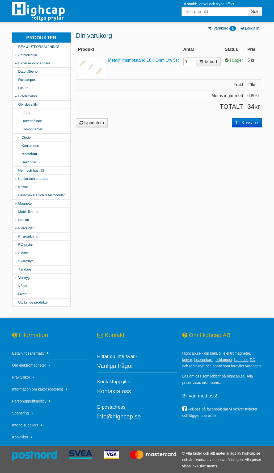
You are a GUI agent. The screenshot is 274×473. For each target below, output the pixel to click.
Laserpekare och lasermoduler (41, 195)
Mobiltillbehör (28, 212)
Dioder (27, 137)
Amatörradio (27, 55)
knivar (187, 360)
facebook (214, 409)
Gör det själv (28, 104)
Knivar (23, 187)
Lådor (26, 113)
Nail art (23, 220)
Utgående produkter (33, 302)
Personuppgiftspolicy (29, 401)
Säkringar (29, 162)
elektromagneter (236, 353)
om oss (195, 376)
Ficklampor (26, 80)
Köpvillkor (20, 437)
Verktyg (24, 278)
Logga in (249, 28)
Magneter (25, 203)
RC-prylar (25, 245)
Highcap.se (191, 353)
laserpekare (203, 360)
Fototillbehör (27, 96)
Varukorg (221, 28)
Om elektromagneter (29, 365)
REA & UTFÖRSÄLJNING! (38, 47)
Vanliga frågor (115, 366)
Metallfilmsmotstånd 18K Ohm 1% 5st (143, 60)
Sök (255, 11)
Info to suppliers (25, 425)
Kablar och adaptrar (33, 179)
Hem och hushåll (31, 170)
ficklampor (224, 360)
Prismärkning (28, 236)
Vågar (23, 286)
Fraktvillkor (21, 377)
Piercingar (26, 228)
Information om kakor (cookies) (37, 389)
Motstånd (29, 154)
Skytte (23, 253)
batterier (241, 360)
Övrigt (23, 294)
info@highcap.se (119, 416)
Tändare (24, 269)
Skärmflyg (26, 261)
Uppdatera (91, 123)
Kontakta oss (114, 391)
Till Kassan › (246, 123)
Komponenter (32, 129)
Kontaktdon (30, 146)
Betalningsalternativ (28, 353)
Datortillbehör (28, 71)
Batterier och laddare (34, 63)
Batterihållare (32, 121)
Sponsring (20, 413)
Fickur (23, 88)
